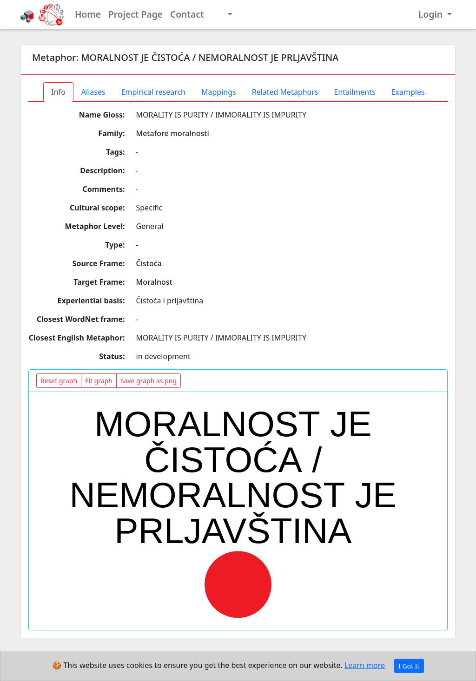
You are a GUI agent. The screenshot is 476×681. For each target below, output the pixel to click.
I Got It (409, 665)
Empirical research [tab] (153, 92)
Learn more (364, 665)
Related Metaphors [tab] (285, 92)
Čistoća (149, 263)
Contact (187, 14)
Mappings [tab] (218, 92)
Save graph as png (148, 380)
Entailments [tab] (355, 92)
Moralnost (154, 282)
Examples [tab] (408, 92)
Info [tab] (58, 92)
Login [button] (431, 14)
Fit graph (98, 380)
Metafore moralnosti (172, 133)
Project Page (135, 14)
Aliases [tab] (93, 92)
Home (88, 14)
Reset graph (58, 380)
